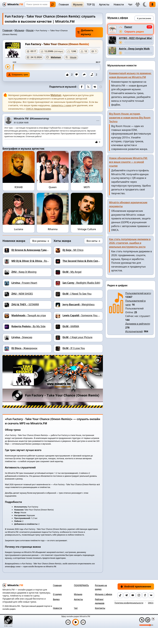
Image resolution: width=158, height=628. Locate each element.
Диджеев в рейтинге (137, 323)
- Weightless (78, 304)
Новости (119, 4)
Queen (53, 187)
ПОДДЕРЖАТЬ (81, 585)
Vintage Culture (87, 229)
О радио (57, 594)
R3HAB (19, 187)
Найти (52, 4)
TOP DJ (91, 4)
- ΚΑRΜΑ (70, 326)
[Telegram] (126, 595)
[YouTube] (132, 595)
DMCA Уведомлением (38, 108)
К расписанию (144, 18)
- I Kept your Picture (77, 337)
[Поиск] (40, 4)
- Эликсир (21, 337)
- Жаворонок (24, 348)
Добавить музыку (85, 32)
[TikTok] (120, 595)
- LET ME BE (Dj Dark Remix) (97, 261)
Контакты (100, 608)
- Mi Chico (72, 250)
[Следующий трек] (83, 622)
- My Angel (71, 272)
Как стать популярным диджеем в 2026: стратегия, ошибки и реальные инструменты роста (130, 243)
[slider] (56, 67)
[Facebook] (145, 595)
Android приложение (136, 586)
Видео (56, 599)
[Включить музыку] (75, 622)
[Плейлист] (147, 619)
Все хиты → (93, 241)
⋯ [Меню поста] (97, 120)
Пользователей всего (138, 293)
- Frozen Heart (24, 282)
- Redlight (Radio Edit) (81, 282)
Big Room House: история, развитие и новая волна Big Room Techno (129, 117)
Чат (130, 4)
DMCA (150, 603)
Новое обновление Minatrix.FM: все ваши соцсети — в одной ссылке (128, 161)
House (30, 30)
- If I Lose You (73, 348)
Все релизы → (40, 241)
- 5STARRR (25, 304)
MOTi (87, 187)
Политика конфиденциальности (128, 603)
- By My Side (28, 326)
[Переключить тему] (144, 4)
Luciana (18, 229)
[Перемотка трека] (138, 42)
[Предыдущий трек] (68, 622)
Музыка (77, 4)
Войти (152, 4)
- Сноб (34, 250)
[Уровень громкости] (146, 625)
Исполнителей (134, 331)
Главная (64, 4)
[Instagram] (139, 595)
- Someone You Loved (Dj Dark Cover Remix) (96, 315)
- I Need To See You (76, 293)
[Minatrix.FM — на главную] (12, 4)
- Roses (31, 261)
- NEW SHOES (22, 293)
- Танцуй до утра (28, 315)
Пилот (128, 27)
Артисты (104, 4)
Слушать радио (134, 31)
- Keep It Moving (23, 272)
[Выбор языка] (137, 4)
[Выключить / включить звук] (141, 619)
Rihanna (53, 229)
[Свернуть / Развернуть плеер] (152, 619)
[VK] (151, 595)
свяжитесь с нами (61, 105)
